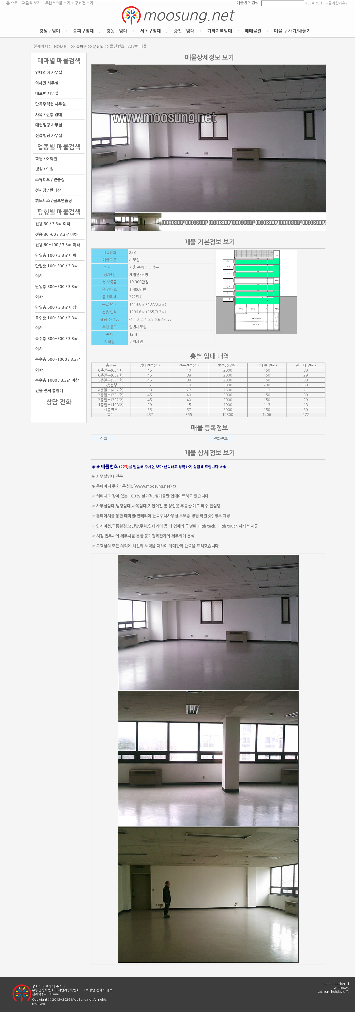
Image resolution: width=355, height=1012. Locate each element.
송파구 (81, 47)
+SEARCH (313, 3)
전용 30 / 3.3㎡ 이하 (52, 224)
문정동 (98, 47)
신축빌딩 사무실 (48, 135)
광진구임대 (184, 31)
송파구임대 (83, 31)
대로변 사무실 (46, 93)
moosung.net (187, 15)
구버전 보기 (84, 3)
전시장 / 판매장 (48, 190)
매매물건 (253, 31)
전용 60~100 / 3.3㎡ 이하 (57, 245)
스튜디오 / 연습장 (50, 180)
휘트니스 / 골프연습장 (53, 201)
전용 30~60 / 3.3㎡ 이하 (56, 234)
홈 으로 (12, 3)
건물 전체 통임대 (49, 391)
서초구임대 (150, 31)
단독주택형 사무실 (50, 104)
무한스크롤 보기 (57, 3)
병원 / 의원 (44, 169)
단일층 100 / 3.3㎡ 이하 (55, 255)
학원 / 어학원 (46, 158)
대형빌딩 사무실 (48, 125)
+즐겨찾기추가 (337, 3)
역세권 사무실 (46, 83)
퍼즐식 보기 (31, 3)
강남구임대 (49, 31)
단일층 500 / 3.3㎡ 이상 (55, 307)
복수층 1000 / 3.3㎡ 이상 (57, 380)
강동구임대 (116, 31)
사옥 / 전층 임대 (48, 114)
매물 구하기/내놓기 (292, 31)
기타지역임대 (219, 31)
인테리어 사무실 (48, 72)
